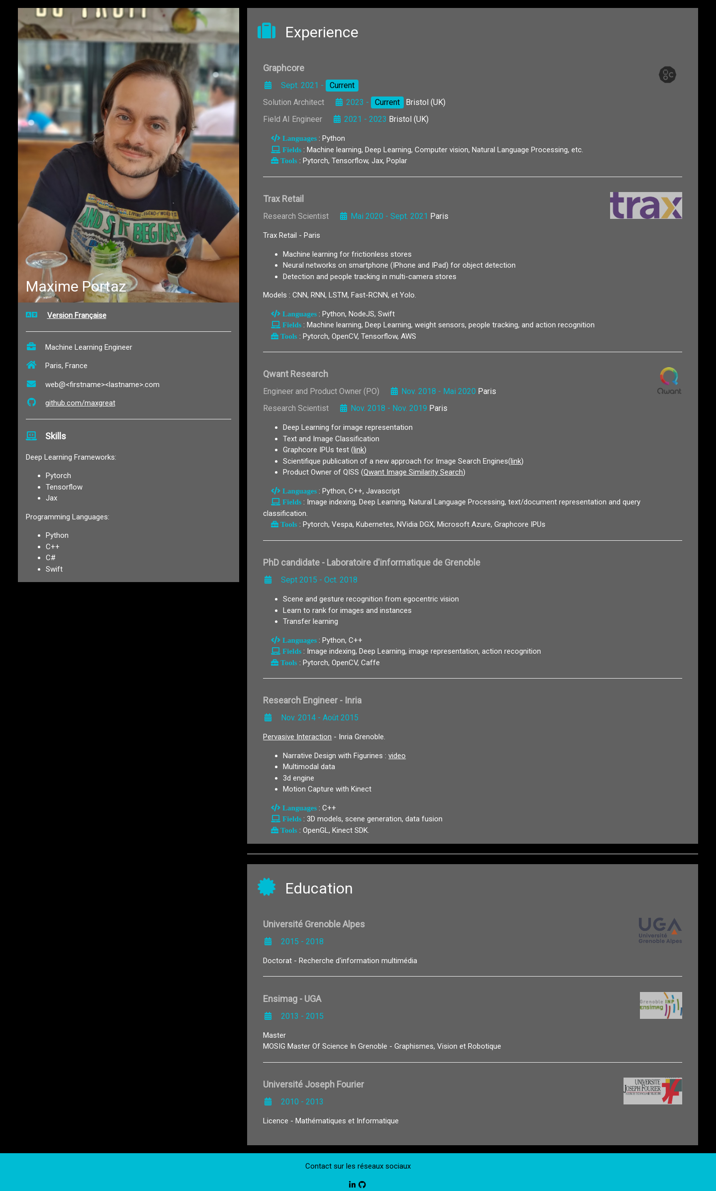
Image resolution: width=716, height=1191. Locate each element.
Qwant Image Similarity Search (413, 472)
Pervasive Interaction (297, 736)
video (397, 755)
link (359, 449)
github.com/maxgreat (70, 402)
